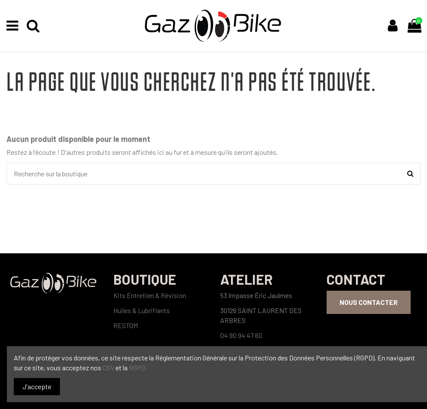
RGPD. (138, 367)
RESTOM (125, 325)
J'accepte (36, 386)
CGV (109, 367)
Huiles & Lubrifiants (141, 310)
